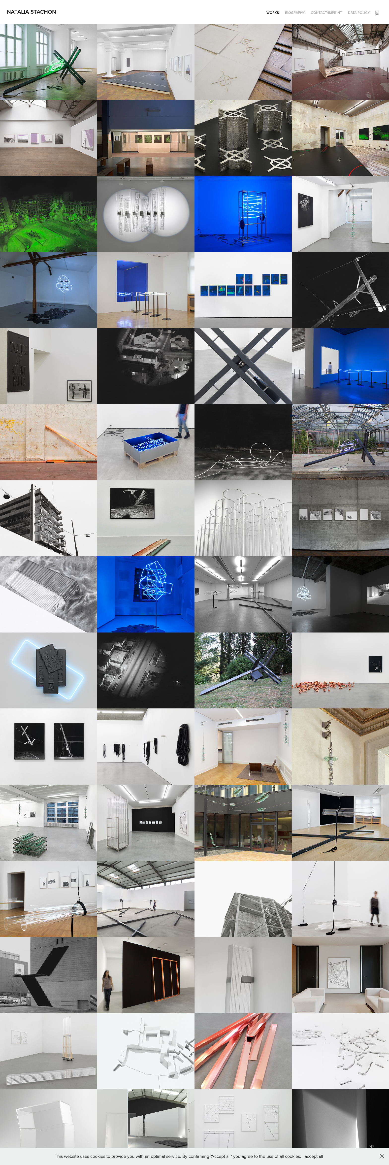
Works (272, 12)
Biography (295, 12)
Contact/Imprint (326, 12)
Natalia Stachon (31, 12)
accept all (314, 1156)
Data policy (359, 12)
